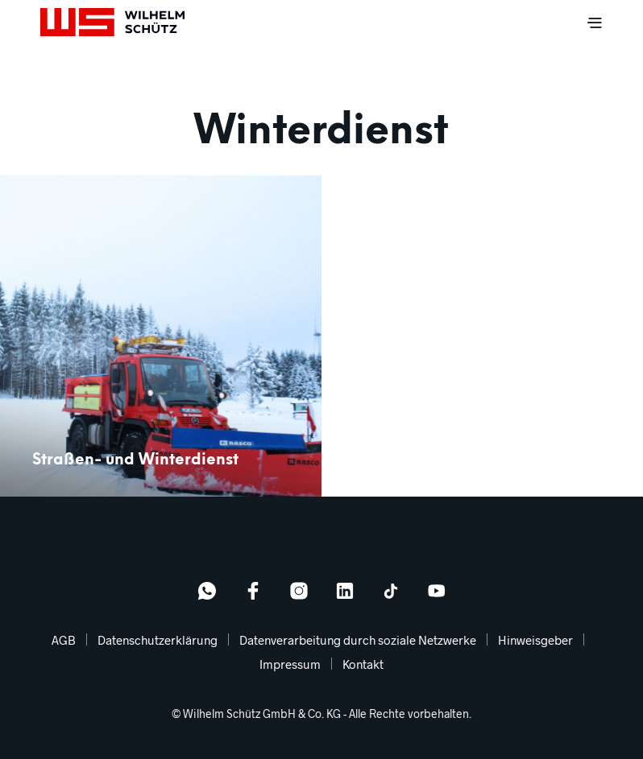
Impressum (290, 664)
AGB (64, 640)
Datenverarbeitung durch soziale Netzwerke (357, 640)
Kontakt (363, 664)
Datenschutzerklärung (157, 640)
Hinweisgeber (535, 640)
